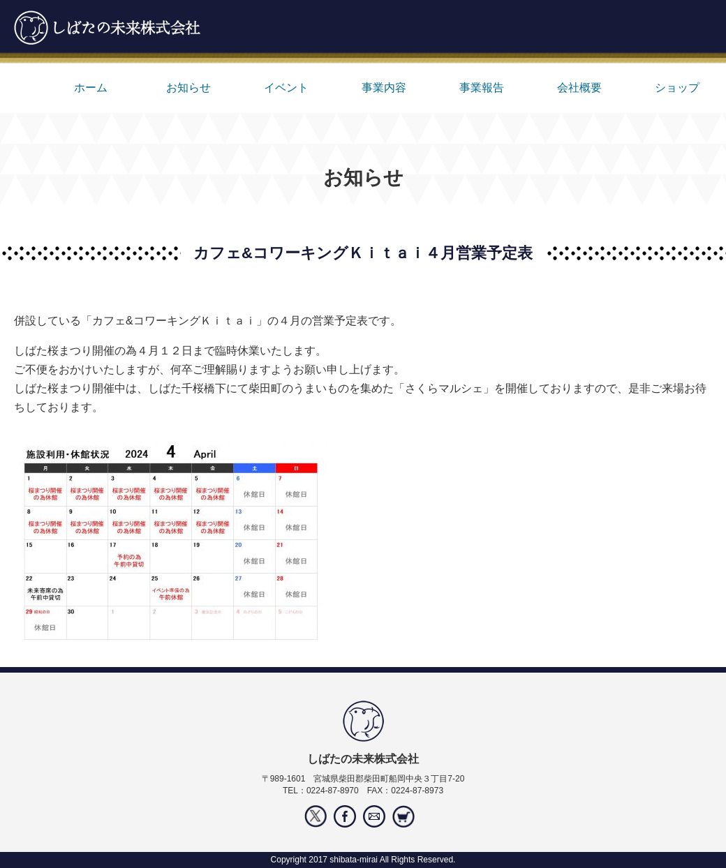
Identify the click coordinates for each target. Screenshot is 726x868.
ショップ (677, 87)
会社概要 (579, 87)
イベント (286, 87)
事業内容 (384, 87)
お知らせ (188, 87)
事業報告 (481, 87)
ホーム (91, 87)
